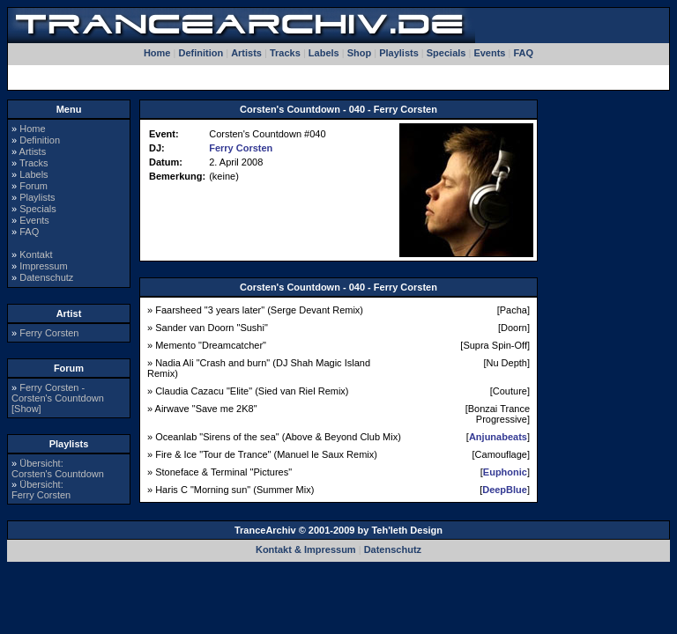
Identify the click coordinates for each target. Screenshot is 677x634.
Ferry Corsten (48, 333)
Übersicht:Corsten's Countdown (57, 468)
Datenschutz (46, 277)
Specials (446, 53)
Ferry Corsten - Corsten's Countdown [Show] (57, 398)
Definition (200, 53)
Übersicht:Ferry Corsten (41, 489)
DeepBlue (504, 489)
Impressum (43, 266)
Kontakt (35, 254)
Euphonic (505, 472)
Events (489, 53)
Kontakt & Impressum (306, 549)
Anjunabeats (498, 436)
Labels (324, 53)
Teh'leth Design (407, 530)
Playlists (399, 53)
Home (157, 53)
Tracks (285, 53)
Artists (246, 53)
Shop (359, 53)
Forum (33, 186)
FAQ (523, 53)
